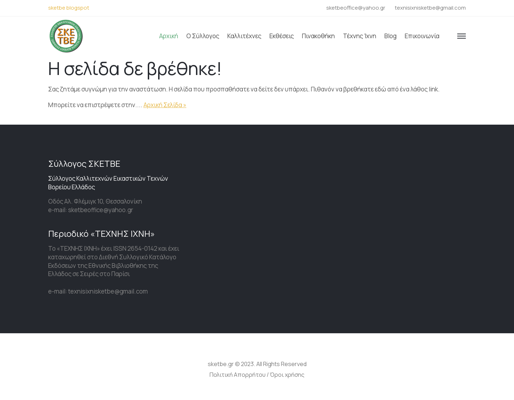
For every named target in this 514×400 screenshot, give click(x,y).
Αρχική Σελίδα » (164, 105)
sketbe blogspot (68, 7)
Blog (390, 36)
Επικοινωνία (422, 36)
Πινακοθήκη (318, 36)
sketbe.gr (221, 364)
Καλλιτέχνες (244, 36)
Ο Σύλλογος (202, 36)
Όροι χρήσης (287, 375)
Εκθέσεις (281, 36)
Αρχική (168, 36)
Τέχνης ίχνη (359, 36)
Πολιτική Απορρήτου (238, 375)
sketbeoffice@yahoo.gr (355, 7)
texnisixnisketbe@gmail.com (430, 7)
